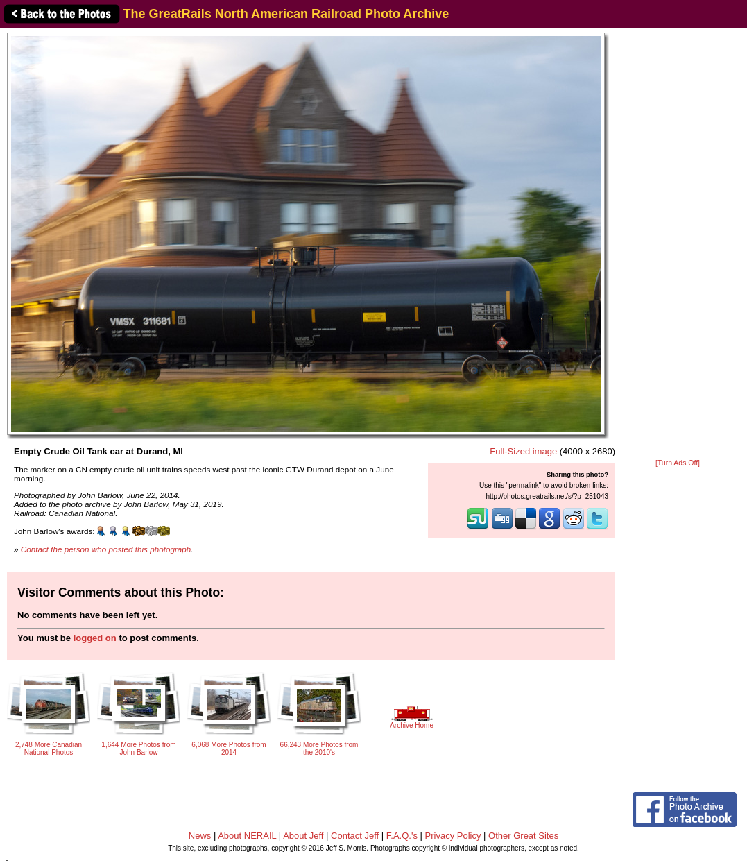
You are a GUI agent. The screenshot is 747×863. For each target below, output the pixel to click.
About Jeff (303, 835)
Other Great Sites (523, 835)
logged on (95, 638)
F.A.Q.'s (402, 835)
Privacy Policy (453, 835)
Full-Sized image (523, 451)
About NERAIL (247, 835)
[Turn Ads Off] (677, 463)
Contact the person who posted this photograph (106, 549)
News (200, 835)
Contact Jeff (355, 835)
